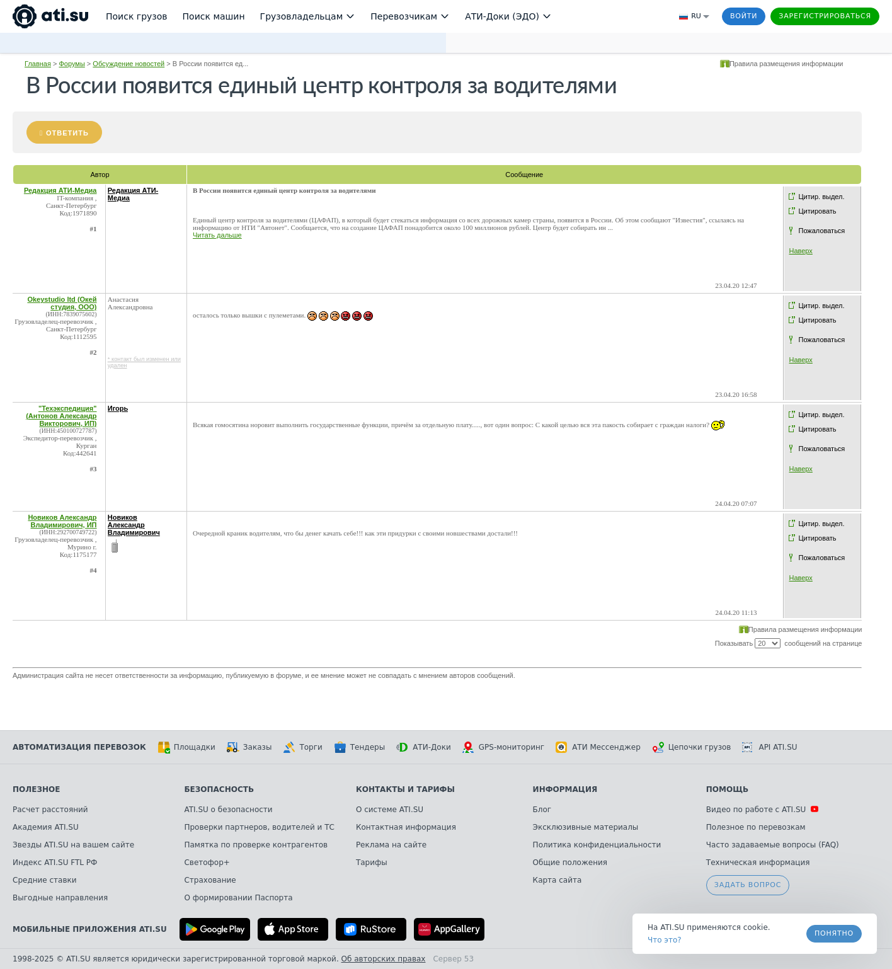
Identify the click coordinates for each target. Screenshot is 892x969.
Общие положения (570, 862)
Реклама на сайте (391, 844)
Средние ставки (45, 880)
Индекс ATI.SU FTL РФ (55, 862)
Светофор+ (206, 862)
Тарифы (371, 862)
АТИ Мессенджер (598, 747)
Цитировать (817, 211)
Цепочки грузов (691, 747)
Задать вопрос (747, 885)
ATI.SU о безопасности (228, 809)
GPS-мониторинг (503, 747)
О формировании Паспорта (238, 897)
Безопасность (219, 789)
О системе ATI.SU (389, 809)
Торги (302, 747)
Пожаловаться (821, 230)
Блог (542, 809)
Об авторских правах (383, 959)
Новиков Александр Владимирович (134, 524)
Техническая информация (758, 862)
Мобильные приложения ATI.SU (90, 929)
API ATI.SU (769, 747)
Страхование (210, 880)
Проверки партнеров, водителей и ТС (259, 827)
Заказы (249, 747)
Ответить (67, 133)
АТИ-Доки (423, 747)
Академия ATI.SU (46, 827)
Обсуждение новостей (128, 63)
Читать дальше (217, 235)
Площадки (186, 747)
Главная (38, 63)
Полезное (36, 789)
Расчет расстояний (50, 809)
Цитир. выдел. (821, 196)
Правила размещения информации (786, 63)
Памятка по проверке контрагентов (256, 844)
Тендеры (359, 747)
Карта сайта (557, 880)
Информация (565, 789)
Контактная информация (406, 827)
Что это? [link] (665, 940)
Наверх (800, 251)
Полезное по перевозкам (756, 827)
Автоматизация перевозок (79, 747)
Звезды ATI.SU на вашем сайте (73, 844)
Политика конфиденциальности (597, 844)
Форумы (71, 63)
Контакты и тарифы (405, 789)
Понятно (834, 933)
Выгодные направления (60, 897)
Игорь (118, 408)
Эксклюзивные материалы (586, 827)
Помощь (727, 789)
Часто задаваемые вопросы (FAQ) (772, 844)
